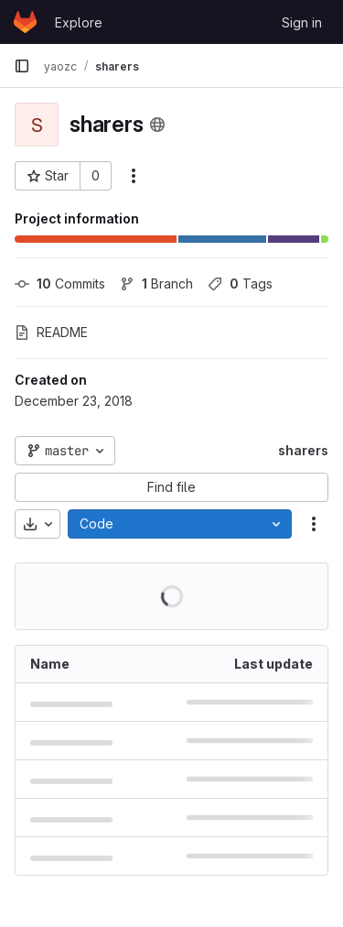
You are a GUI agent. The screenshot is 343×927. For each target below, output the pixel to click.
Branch (156, 283)
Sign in (302, 22)
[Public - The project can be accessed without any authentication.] (157, 124)
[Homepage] (25, 22)
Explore (78, 22)
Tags (240, 283)
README (51, 332)
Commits (60, 283)
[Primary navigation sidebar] (22, 66)
